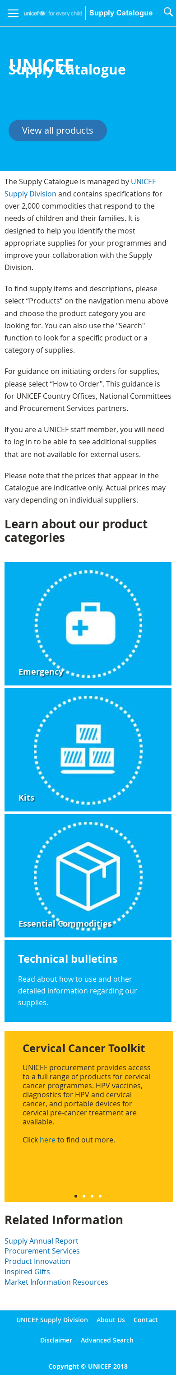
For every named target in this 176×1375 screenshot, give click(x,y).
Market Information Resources (56, 1282)
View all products (57, 130)
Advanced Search (107, 1340)
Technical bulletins (68, 958)
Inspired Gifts (27, 1272)
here (48, 1140)
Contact (146, 1319)
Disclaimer (56, 1340)
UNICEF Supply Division (52, 1319)
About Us (111, 1319)
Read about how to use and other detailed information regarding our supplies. (77, 990)
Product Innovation (37, 1261)
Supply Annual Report (42, 1241)
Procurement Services (42, 1251)
